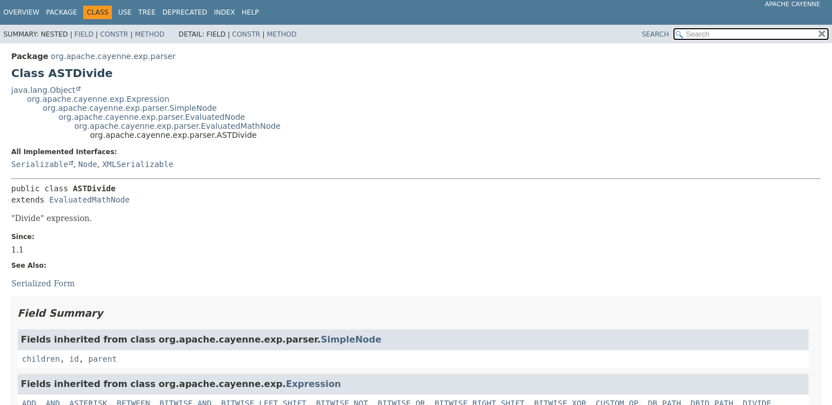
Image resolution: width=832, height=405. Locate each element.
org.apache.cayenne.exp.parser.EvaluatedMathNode (177, 126)
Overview (21, 12)
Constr (114, 34)
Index (224, 12)
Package (61, 12)
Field (83, 34)
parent (102, 358)
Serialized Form (43, 283)
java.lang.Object (43, 90)
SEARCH (655, 34)
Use (125, 12)
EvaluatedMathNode (89, 199)
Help (250, 12)
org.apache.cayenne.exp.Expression (98, 99)
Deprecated (185, 12)
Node (87, 164)
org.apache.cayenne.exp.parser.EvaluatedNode (152, 117)
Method (150, 34)
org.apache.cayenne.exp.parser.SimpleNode (130, 108)
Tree (147, 12)
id (74, 358)
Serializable (39, 164)
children (41, 358)
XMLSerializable (137, 164)
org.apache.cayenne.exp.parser (113, 56)
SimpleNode (351, 339)
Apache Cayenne (792, 4)
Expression (313, 384)
